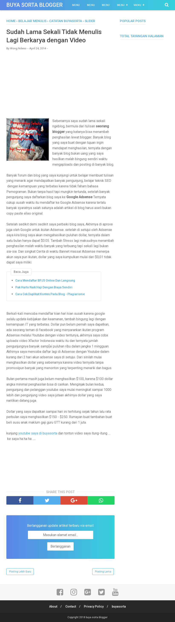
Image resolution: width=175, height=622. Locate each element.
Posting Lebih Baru (20, 571)
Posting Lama (103, 571)
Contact (70, 606)
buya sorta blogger (34, 5)
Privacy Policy (94, 606)
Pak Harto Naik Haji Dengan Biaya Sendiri (43, 287)
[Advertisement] (60, 84)
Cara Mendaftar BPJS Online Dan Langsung (45, 280)
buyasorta (119, 606)
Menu (76, 5)
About (53, 606)
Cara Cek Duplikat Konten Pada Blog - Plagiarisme (50, 294)
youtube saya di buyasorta (37, 433)
